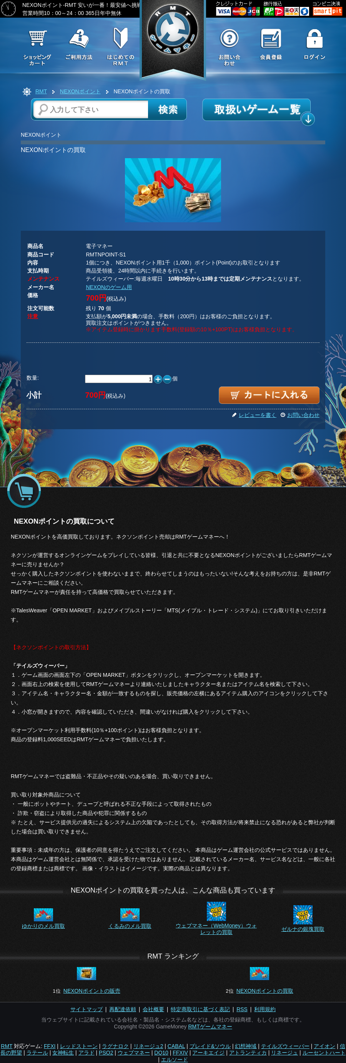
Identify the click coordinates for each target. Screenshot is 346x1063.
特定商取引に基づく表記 (200, 1009)
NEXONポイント (80, 91)
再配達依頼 (122, 1009)
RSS (242, 1009)
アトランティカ (248, 1053)
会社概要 (153, 1009)
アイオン (324, 1046)
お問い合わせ (299, 415)
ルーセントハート (324, 1053)
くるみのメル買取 (129, 926)
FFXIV (180, 1053)
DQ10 (161, 1053)
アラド (86, 1053)
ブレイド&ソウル (210, 1046)
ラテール (37, 1053)
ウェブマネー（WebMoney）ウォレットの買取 (216, 928)
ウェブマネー (134, 1053)
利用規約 (265, 1009)
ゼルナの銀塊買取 (302, 929)
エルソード (174, 1059)
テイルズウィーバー (285, 1046)
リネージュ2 (148, 1046)
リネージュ (284, 1053)
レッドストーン (79, 1046)
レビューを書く (254, 415)
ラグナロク (115, 1046)
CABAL (176, 1046)
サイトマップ (86, 1009)
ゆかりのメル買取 (43, 926)
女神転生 (63, 1053)
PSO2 (106, 1053)
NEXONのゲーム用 (109, 287)
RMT (41, 91)
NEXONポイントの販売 (91, 991)
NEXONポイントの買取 (264, 991)
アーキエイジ (208, 1053)
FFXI (49, 1046)
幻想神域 (245, 1046)
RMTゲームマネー (210, 1026)
